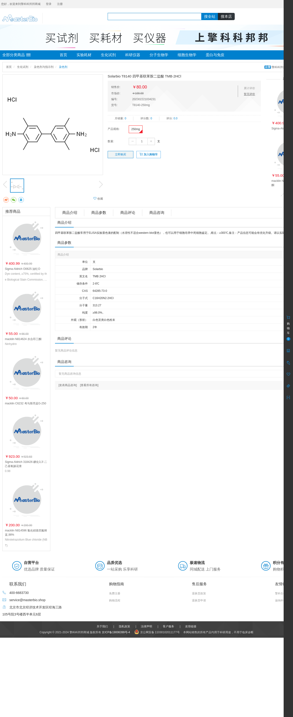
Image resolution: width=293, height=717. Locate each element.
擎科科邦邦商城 (278, 67)
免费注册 (114, 593)
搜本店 (226, 16)
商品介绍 (69, 213)
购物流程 (114, 600)
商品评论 (127, 213)
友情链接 (190, 626)
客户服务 (168, 626)
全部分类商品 (16, 55)
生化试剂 (108, 55)
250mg (135, 129)
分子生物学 (159, 55)
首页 (63, 55)
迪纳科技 (280, 600)
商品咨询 (156, 213)
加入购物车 (148, 154)
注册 (60, 4)
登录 (48, 4)
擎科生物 (280, 593)
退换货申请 (199, 600)
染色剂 (63, 67)
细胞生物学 (187, 55)
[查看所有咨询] (89, 385)
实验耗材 (84, 55)
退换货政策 (199, 593)
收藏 (98, 198)
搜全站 (209, 16)
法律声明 (146, 626)
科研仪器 (132, 55)
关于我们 (102, 626)
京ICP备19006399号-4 (116, 632)
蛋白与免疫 (215, 55)
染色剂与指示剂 (44, 67)
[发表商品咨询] (68, 385)
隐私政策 (124, 626)
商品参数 (98, 213)
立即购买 (120, 154)
